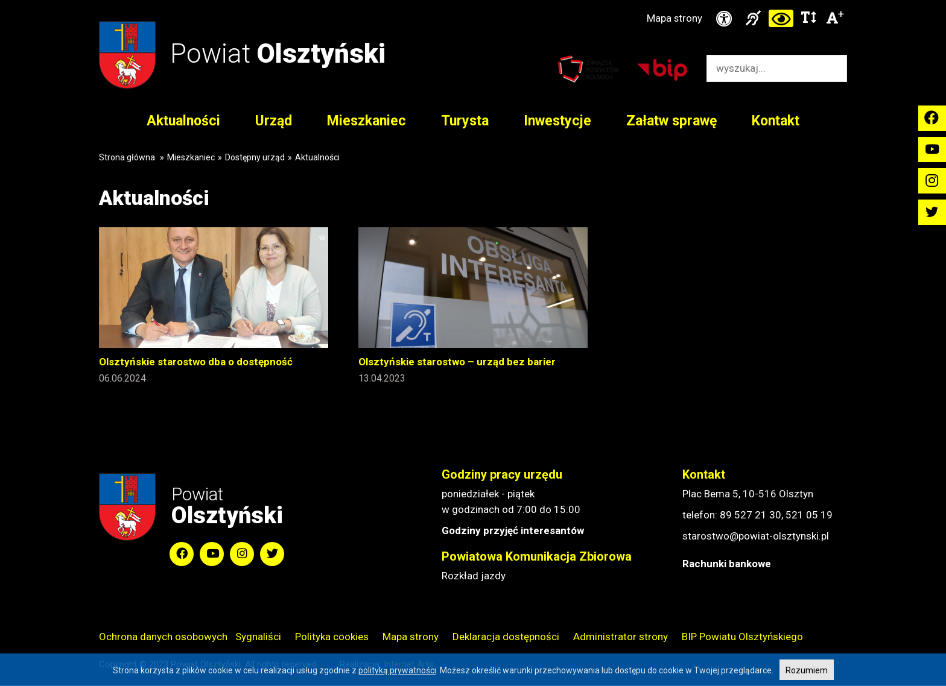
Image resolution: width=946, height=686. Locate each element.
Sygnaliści (258, 638)
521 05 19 (809, 516)
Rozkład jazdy (474, 577)
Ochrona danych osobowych (163, 638)
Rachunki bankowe (726, 565)
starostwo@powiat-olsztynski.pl (755, 537)
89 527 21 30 (750, 516)
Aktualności (183, 121)
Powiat (280, 53)
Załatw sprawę (671, 121)
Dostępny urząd (255, 158)
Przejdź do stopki (473, 0)
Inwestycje (557, 121)
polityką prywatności (397, 670)
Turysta (465, 121)
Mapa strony (673, 19)
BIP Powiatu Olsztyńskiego (742, 638)
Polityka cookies (332, 638)
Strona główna (127, 158)
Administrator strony (620, 638)
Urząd (273, 121)
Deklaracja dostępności (505, 638)
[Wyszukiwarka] (764, 69)
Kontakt (775, 121)
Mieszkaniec (366, 121)
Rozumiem (807, 670)
